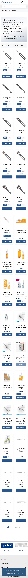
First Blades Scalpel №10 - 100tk (21, 449)
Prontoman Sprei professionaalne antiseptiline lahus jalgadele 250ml (7, 266)
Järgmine (18, 527)
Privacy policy (11, 573)
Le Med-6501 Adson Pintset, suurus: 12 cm (7, 357)
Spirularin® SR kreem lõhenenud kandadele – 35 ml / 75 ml (6, 451)
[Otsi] (14, 6)
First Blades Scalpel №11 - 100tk (7, 482)
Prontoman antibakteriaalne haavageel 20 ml (21, 230)
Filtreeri (19, 45)
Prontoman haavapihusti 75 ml (21, 264)
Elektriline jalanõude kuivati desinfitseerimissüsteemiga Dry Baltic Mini (21, 359)
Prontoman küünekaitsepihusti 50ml (7, 294)
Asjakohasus (6, 45)
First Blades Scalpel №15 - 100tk (7, 512)
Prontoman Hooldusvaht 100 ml (7, 387)
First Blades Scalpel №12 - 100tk (21, 482)
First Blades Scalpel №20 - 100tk (21, 512)
